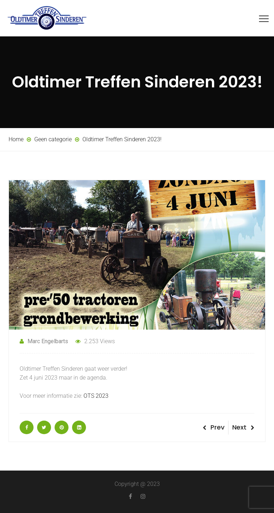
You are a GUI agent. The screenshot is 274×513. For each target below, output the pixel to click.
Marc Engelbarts (44, 341)
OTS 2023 (95, 395)
